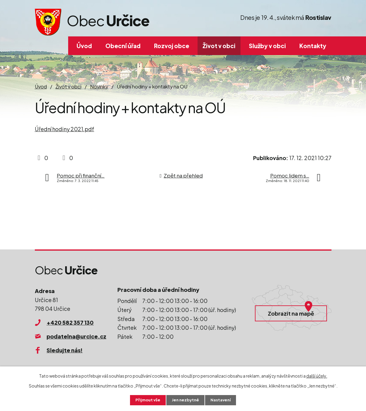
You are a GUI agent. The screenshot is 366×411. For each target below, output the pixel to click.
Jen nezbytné (185, 400)
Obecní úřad (123, 45)
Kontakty (312, 45)
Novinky (99, 86)
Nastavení (222, 400)
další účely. (316, 375)
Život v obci (219, 45)
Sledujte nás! (65, 350)
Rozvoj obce (171, 45)
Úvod (84, 45)
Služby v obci (267, 45)
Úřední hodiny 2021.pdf (64, 128)
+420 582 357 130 (70, 322)
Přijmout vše (146, 400)
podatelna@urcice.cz (76, 336)
